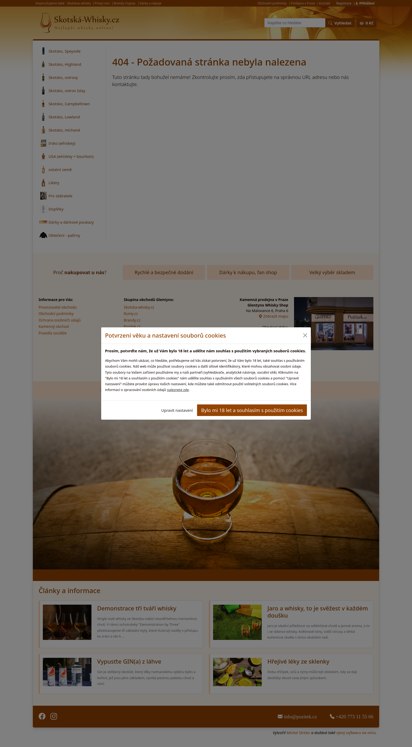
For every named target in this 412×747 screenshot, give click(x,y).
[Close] (305, 335)
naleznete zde (178, 389)
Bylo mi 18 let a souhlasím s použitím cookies (252, 410)
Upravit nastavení (177, 410)
